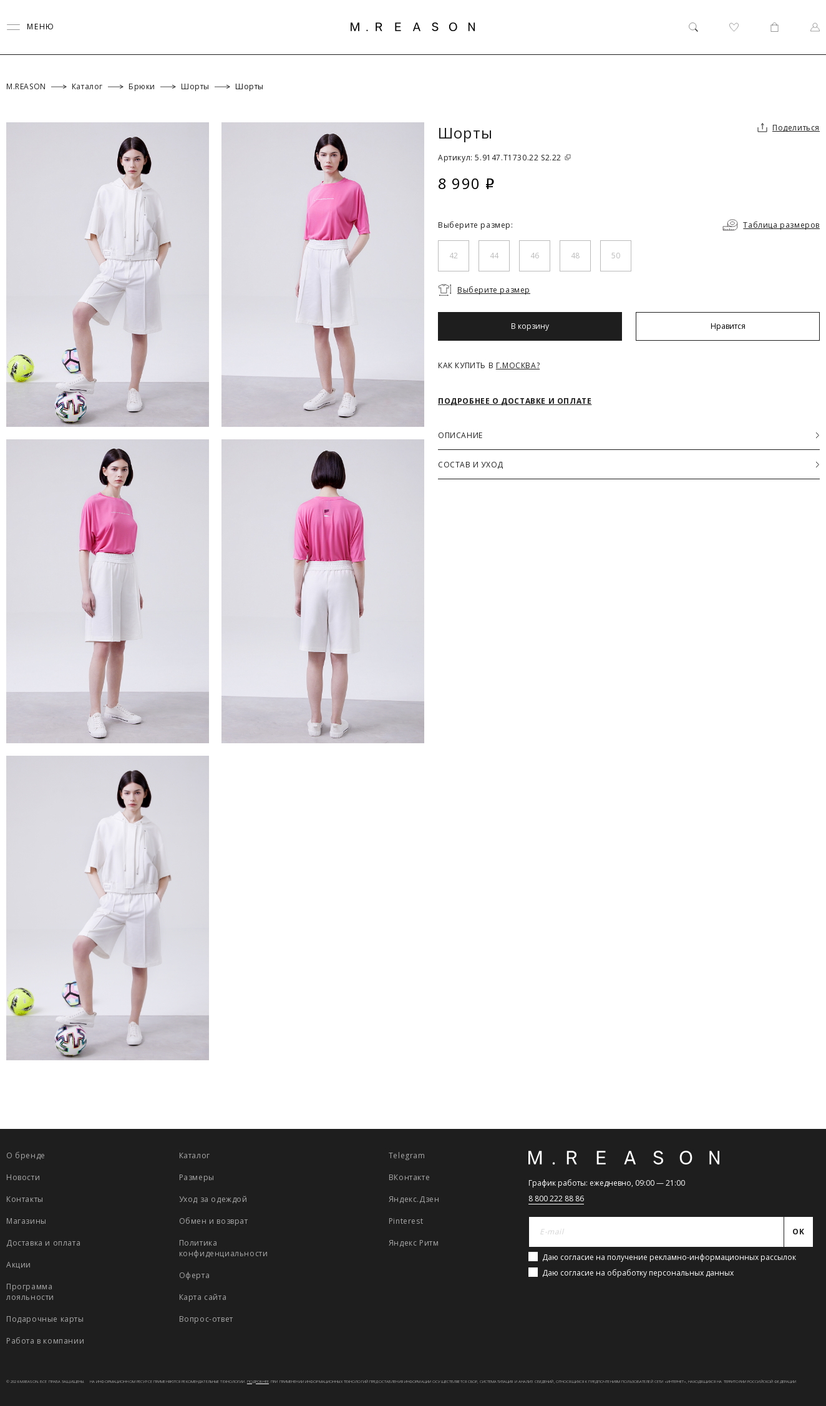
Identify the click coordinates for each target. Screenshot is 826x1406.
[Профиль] (815, 27)
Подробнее (258, 1381)
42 (453, 255)
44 (494, 255)
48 (575, 255)
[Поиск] (693, 27)
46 (534, 255)
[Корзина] (774, 27)
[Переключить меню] (30, 27)
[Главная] (413, 26)
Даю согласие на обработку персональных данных (638, 1272)
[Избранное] (734, 27)
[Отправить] (799, 1231)
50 (615, 255)
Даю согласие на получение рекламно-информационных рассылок (669, 1257)
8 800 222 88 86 (556, 1198)
